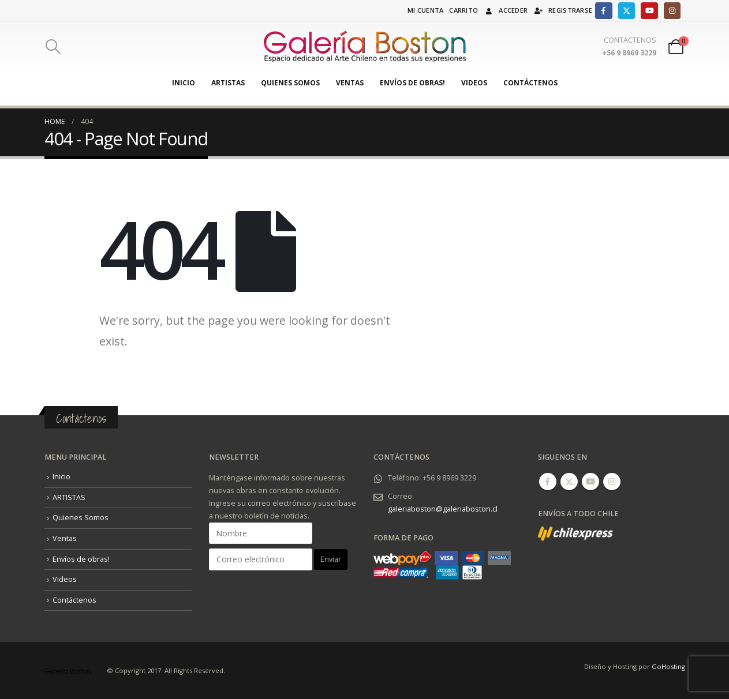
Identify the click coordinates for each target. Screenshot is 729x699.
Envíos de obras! (412, 83)
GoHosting (668, 666)
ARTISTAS (228, 83)
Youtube (590, 481)
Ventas (350, 83)
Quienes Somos (290, 83)
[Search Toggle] (53, 46)
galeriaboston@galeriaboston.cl (443, 509)
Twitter (569, 481)
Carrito (463, 10)
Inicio (183, 83)
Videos (474, 83)
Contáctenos (530, 83)
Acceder (506, 10)
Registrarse (562, 10)
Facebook (547, 481)
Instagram (611, 481)
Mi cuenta (425, 10)
